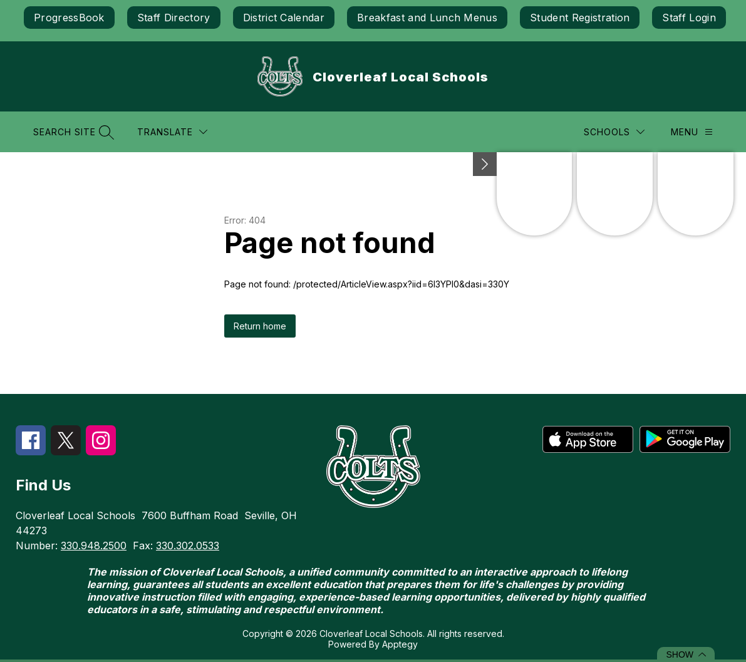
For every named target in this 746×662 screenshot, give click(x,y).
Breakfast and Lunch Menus (427, 17)
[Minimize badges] (485, 164)
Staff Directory (173, 17)
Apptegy (400, 644)
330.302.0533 (187, 545)
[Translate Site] (172, 132)
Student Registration (579, 17)
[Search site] (72, 132)
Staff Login (689, 17)
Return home (260, 326)
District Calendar (283, 17)
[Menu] (692, 132)
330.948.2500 (94, 545)
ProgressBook (69, 17)
